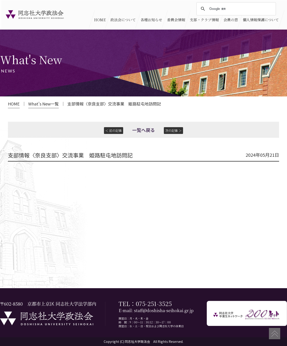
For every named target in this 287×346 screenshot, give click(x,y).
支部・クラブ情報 (204, 19)
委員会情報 (176, 19)
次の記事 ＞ (173, 130)
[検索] (235, 9)
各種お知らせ (151, 19)
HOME (100, 19)
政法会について (123, 19)
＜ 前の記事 (113, 130)
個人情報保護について (261, 19)
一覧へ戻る (143, 130)
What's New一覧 (43, 104)
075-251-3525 (154, 303)
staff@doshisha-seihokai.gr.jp (163, 310)
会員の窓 (230, 19)
